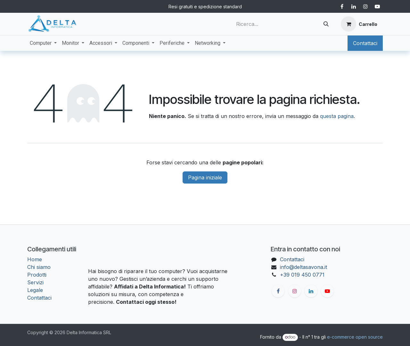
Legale (35, 290)
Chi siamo (39, 267)
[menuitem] (43, 43)
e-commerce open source (355, 337)
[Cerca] (326, 24)
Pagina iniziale (205, 177)
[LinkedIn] (353, 6)
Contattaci (365, 43)
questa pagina (337, 116)
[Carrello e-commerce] (359, 24)
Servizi (35, 282)
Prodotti (36, 274)
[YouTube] (377, 6)
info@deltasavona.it (303, 267)
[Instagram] (365, 6)
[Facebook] (342, 6)
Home (34, 259)
